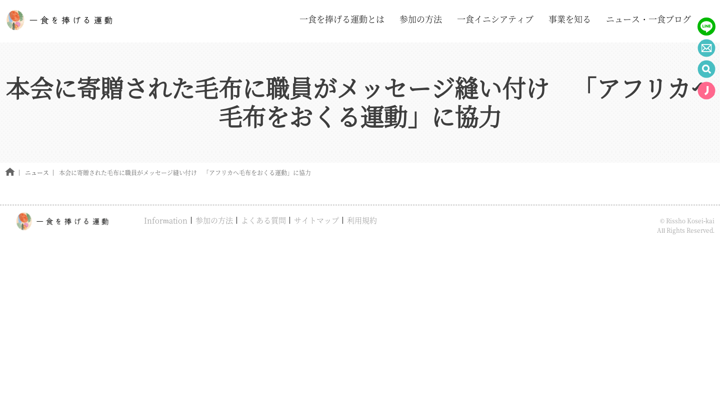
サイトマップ (316, 220)
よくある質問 (263, 220)
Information (166, 220)
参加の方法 (214, 220)
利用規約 (362, 220)
